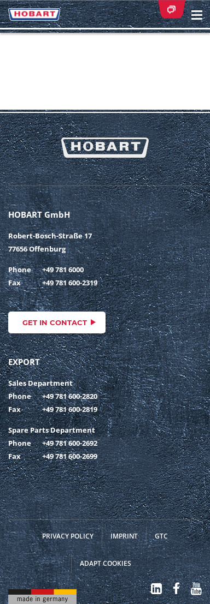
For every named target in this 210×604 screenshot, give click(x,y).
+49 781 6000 (63, 269)
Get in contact (54, 322)
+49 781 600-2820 (69, 396)
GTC (161, 536)
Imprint (124, 536)
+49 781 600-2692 (69, 443)
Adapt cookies (105, 563)
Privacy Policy (68, 536)
